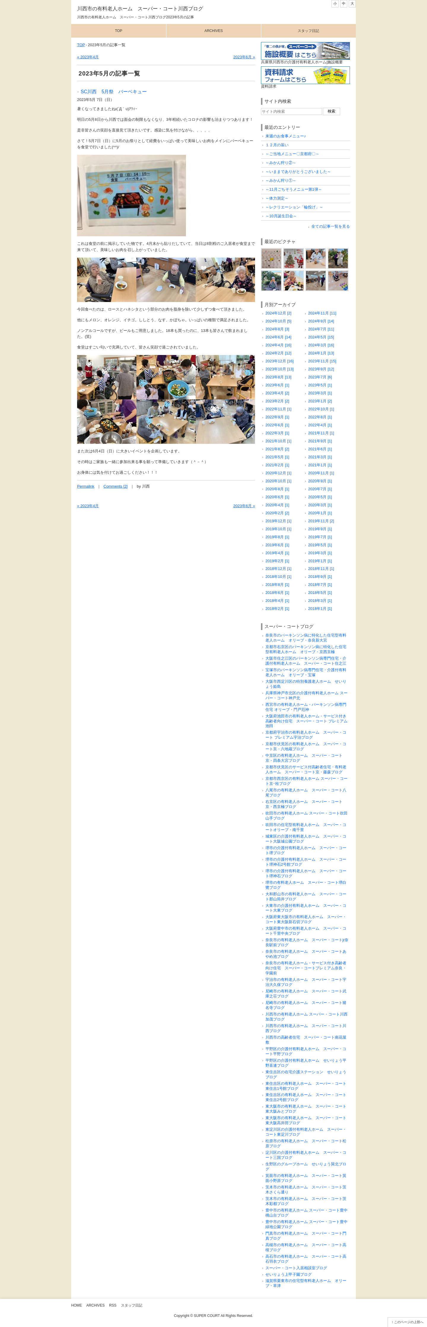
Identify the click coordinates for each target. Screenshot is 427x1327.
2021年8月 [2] (277, 449)
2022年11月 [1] (278, 409)
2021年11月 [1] (321, 433)
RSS (113, 1305)
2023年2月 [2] (277, 401)
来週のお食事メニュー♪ (285, 136)
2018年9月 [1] (320, 576)
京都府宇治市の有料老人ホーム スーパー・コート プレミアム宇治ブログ (305, 735)
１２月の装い (277, 145)
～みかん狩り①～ (280, 180)
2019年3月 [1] (320, 553)
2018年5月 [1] (320, 592)
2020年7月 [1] (320, 489)
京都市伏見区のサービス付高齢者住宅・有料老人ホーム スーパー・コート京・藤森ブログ (305, 769)
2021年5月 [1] (277, 457)
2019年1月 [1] (320, 561)
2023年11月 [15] (322, 361)
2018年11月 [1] (321, 568)
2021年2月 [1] (277, 465)
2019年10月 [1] (278, 529)
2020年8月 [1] (277, 489)
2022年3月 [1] (277, 433)
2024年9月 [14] (321, 321)
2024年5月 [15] (321, 337)
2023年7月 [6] (320, 377)
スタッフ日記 (308, 31)
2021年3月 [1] (320, 457)
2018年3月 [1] (320, 600)
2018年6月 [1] (277, 592)
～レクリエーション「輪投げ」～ (294, 207)
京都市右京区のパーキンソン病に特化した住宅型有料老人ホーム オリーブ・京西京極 (305, 649)
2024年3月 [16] (321, 345)
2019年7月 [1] (320, 537)
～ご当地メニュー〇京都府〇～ (292, 154)
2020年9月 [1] (320, 481)
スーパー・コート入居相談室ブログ (296, 1268)
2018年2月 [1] (277, 608)
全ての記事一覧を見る (330, 226)
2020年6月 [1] (277, 497)
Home (76, 1305)
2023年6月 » (244, 57)
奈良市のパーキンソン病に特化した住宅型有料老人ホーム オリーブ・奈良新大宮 (305, 637)
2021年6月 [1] (320, 449)
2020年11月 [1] (321, 473)
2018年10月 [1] (278, 576)
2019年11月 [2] (321, 521)
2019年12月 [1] (278, 521)
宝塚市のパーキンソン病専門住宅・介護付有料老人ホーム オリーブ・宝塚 (305, 672)
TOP (81, 45)
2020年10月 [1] (278, 481)
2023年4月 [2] (277, 393)
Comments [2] (115, 486)
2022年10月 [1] (321, 409)
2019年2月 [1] (277, 561)
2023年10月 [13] (279, 369)
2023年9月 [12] (321, 369)
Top (118, 31)
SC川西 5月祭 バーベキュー (114, 91)
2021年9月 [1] (320, 441)
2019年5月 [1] (320, 545)
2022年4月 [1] (320, 425)
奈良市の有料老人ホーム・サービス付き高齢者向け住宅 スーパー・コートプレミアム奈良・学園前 (305, 968)
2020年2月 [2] (277, 513)
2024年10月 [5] (278, 321)
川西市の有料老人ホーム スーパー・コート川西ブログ (140, 9)
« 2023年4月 (88, 57)
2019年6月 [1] (277, 545)
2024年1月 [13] (321, 353)
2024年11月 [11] (322, 313)
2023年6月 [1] (277, 385)
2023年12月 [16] (279, 361)
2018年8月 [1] (277, 584)
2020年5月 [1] (320, 497)
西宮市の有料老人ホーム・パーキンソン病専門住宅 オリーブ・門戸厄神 (305, 707)
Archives (214, 31)
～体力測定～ (277, 198)
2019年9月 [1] (320, 529)
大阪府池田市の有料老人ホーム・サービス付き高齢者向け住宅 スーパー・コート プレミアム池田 (306, 721)
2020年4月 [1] (277, 505)
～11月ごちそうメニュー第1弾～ (293, 189)
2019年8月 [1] (277, 537)
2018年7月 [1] (320, 584)
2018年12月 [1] (278, 568)
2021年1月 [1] (320, 465)
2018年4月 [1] (277, 600)
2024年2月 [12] (278, 353)
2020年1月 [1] (320, 513)
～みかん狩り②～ (280, 162)
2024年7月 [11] (321, 329)
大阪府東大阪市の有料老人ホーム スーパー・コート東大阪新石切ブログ (305, 919)
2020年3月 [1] (320, 505)
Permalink (85, 486)
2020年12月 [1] (278, 473)
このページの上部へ (408, 1322)
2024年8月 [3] (277, 329)
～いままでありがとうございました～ (298, 171)
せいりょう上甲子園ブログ (288, 1274)
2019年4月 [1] (277, 553)
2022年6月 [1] (277, 425)
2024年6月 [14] (278, 337)
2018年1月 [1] (320, 608)
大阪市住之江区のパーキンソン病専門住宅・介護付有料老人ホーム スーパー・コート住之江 (305, 661)
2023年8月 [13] (278, 377)
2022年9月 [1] (277, 417)
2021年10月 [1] (278, 441)
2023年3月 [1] (320, 393)
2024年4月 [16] (278, 345)
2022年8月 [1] (320, 417)
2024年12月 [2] (278, 313)
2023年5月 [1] (320, 385)
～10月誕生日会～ (281, 216)
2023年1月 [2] (320, 401)
